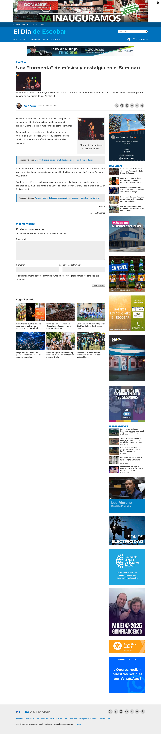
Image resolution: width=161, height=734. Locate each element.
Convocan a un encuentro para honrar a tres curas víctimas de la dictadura (131, 459)
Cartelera (23, 39)
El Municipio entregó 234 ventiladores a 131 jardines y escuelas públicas (131, 468)
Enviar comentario (98, 285)
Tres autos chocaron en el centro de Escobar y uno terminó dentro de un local (131, 440)
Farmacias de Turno (38, 25)
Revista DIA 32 (105, 719)
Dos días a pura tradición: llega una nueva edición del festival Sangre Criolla (60, 355)
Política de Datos (56, 719)
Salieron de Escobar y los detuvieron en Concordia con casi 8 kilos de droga (132, 190)
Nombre (20, 265)
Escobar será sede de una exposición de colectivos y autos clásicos (88, 355)
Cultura (21, 62)
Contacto (25, 25)
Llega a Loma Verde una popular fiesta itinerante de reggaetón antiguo (28, 355)
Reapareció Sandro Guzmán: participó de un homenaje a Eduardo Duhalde (132, 199)
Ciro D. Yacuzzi (29, 106)
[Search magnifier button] (146, 31)
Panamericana (35, 39)
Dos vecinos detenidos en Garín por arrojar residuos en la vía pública (132, 208)
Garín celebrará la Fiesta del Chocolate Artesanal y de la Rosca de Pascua (59, 326)
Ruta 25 (45, 39)
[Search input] (131, 31)
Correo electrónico (71, 265)
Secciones (54, 39)
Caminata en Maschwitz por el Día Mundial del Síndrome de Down (91, 326)
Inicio (15, 39)
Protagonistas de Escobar (88, 719)
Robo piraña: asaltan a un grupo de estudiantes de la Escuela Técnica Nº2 (131, 449)
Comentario (22, 239)
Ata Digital (77, 724)
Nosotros (16, 25)
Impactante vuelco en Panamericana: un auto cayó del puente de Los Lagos (132, 431)
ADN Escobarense (70, 719)
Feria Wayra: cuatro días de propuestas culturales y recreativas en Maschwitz (28, 326)
